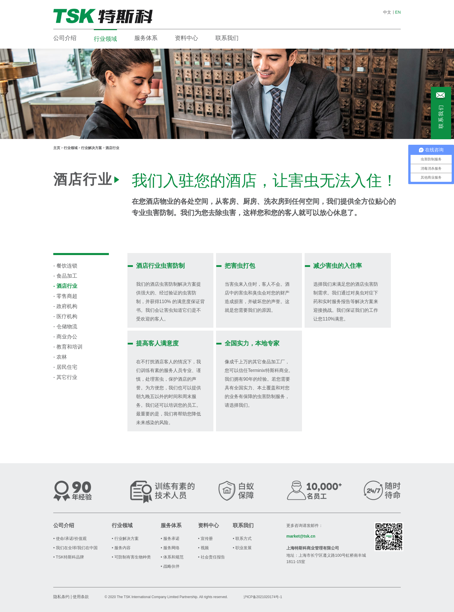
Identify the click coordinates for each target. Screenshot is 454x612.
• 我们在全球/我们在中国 (75, 547)
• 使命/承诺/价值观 (70, 538)
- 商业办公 (65, 337)
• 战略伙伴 (170, 566)
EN (398, 12)
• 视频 (203, 547)
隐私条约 (61, 596)
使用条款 (81, 596)
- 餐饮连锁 (65, 266)
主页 (56, 148)
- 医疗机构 (65, 316)
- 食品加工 (65, 276)
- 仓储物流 (65, 326)
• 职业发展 (242, 547)
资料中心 (186, 38)
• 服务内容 (121, 547)
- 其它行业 (65, 377)
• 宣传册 (205, 538)
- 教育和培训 (68, 347)
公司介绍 (64, 38)
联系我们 (227, 38)
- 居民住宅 (65, 367)
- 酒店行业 (65, 286)
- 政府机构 (65, 306)
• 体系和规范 (172, 557)
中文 (387, 12)
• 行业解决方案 (125, 538)
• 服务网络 (170, 547)
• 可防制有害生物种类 (131, 557)
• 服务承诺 (170, 538)
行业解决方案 (91, 148)
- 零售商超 (65, 296)
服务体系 (146, 38)
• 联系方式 (242, 538)
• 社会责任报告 (211, 557)
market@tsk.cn (300, 536)
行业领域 (105, 39)
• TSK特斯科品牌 (68, 557)
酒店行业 (112, 148)
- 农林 (60, 357)
